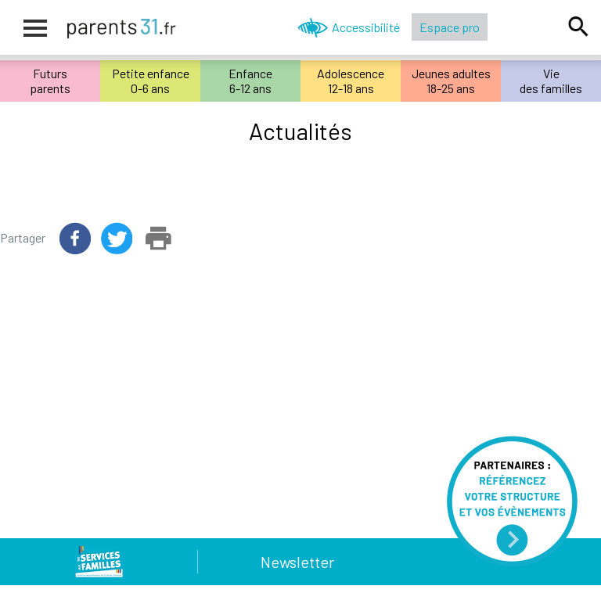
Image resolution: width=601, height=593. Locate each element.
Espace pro (449, 27)
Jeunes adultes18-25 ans (451, 80)
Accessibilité (366, 27)
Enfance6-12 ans (250, 80)
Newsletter (297, 561)
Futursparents (50, 80)
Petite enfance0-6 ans (150, 80)
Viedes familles (551, 80)
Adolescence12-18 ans (350, 80)
